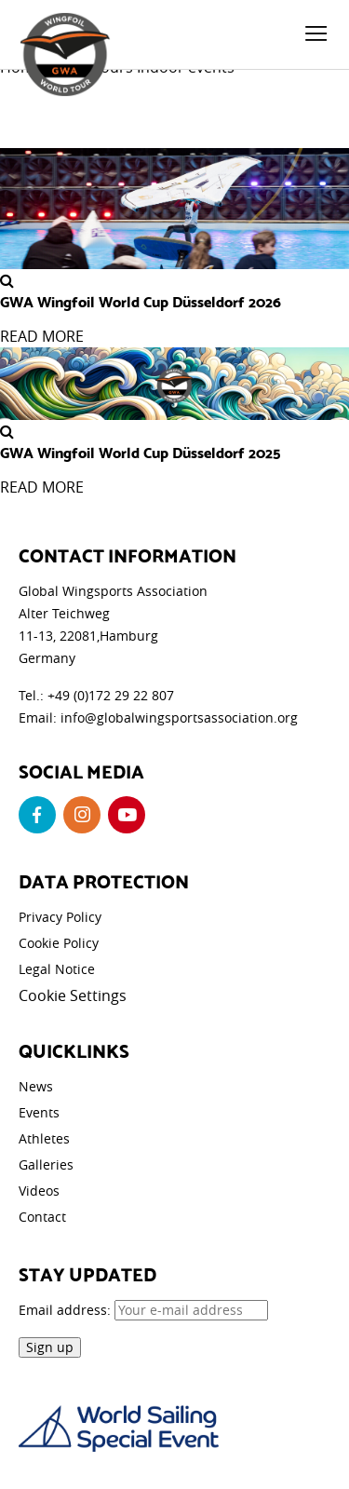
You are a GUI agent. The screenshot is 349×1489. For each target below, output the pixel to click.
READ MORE (42, 336)
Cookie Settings (73, 995)
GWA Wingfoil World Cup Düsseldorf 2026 (140, 301)
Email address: (143, 1310)
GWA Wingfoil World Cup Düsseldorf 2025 (140, 452)
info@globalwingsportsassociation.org (179, 717)
